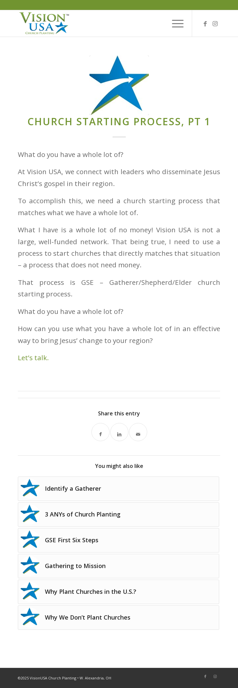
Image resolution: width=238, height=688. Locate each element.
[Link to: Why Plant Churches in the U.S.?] (118, 592)
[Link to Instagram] (215, 24)
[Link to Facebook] (205, 24)
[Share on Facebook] (100, 432)
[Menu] (174, 23)
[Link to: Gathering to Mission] (118, 566)
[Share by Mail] (138, 432)
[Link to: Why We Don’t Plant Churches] (118, 617)
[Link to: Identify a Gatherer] (118, 489)
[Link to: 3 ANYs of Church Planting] (118, 514)
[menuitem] (174, 23)
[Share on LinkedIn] (119, 432)
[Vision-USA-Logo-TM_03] (99, 23)
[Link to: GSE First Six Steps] (118, 540)
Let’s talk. (33, 357)
